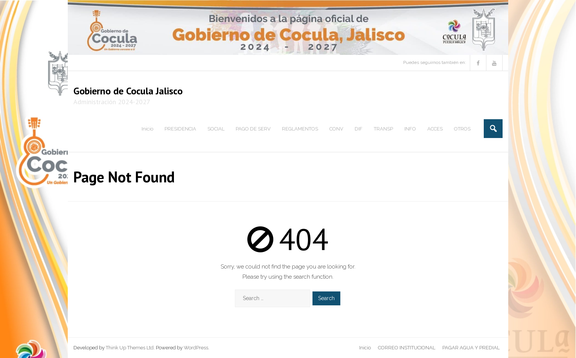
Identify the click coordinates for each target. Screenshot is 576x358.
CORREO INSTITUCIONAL (406, 347)
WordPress (196, 347)
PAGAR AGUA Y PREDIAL (471, 347)
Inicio (365, 347)
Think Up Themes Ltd (130, 347)
